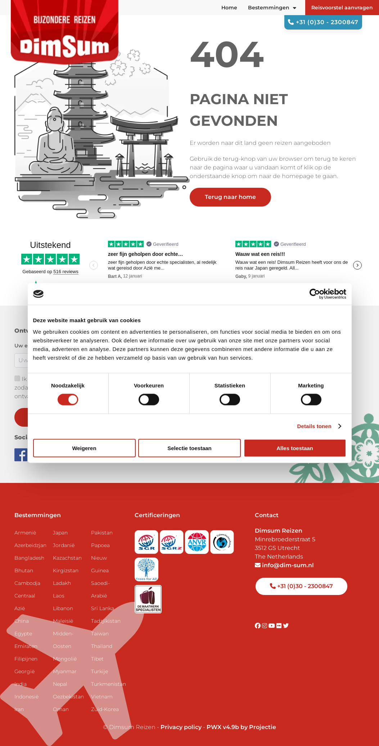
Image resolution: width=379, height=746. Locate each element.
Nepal (60, 684)
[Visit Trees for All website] (146, 567)
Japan (60, 532)
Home (229, 7)
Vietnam (102, 696)
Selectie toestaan (189, 448)
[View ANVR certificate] (197, 539)
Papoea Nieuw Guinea (100, 558)
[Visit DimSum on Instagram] (265, 625)
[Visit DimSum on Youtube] (272, 625)
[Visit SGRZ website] (172, 539)
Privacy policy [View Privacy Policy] (181, 727)
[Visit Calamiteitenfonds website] (222, 539)
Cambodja (27, 583)
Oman (61, 709)
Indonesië (26, 696)
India (20, 684)
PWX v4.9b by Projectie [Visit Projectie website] (241, 727)
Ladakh (62, 583)
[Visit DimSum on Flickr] (279, 625)
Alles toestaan (294, 448)
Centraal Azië (24, 602)
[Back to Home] (65, 36)
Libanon (63, 608)
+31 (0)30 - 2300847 (323, 22)
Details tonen (314, 426)
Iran (19, 709)
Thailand (101, 646)
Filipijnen (25, 659)
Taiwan (100, 633)
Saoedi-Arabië (100, 589)
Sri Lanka (102, 608)
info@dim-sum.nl (284, 565)
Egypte (23, 633)
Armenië (25, 532)
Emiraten (25, 646)
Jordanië (64, 545)
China (21, 621)
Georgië (24, 671)
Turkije (99, 671)
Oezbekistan (68, 696)
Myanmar (65, 671)
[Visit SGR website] (147, 539)
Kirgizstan (65, 570)
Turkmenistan (107, 684)
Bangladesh (29, 558)
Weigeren (84, 448)
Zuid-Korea (105, 709)
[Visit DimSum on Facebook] (21, 454)
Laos (58, 595)
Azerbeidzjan (30, 545)
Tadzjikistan (106, 621)
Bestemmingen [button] (272, 7)
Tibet (97, 659)
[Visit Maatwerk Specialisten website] (148, 597)
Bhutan (23, 570)
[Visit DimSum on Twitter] (286, 625)
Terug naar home (230, 197)
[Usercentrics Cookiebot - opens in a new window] (314, 294)
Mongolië (65, 659)
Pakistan (102, 532)
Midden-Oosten (63, 639)
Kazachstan (67, 558)
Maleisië (63, 621)
